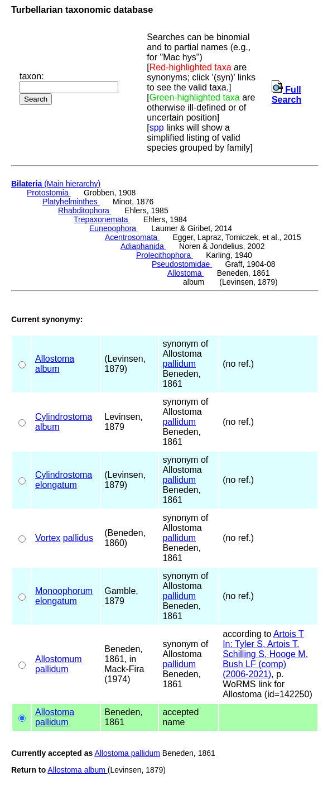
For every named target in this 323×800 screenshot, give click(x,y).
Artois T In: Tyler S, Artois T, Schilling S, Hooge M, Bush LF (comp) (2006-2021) (265, 654)
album (47, 368)
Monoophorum (64, 591)
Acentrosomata (132, 237)
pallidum (179, 363)
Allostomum (58, 659)
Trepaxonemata (102, 219)
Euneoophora (113, 228)
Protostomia (49, 192)
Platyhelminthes (71, 201)
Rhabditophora (85, 210)
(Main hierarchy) (55, 183)
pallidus (78, 538)
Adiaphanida (143, 246)
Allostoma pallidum (127, 753)
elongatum (56, 485)
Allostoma (185, 273)
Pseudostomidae (182, 264)
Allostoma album (77, 769)
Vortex (47, 538)
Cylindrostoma (63, 416)
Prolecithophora (164, 255)
